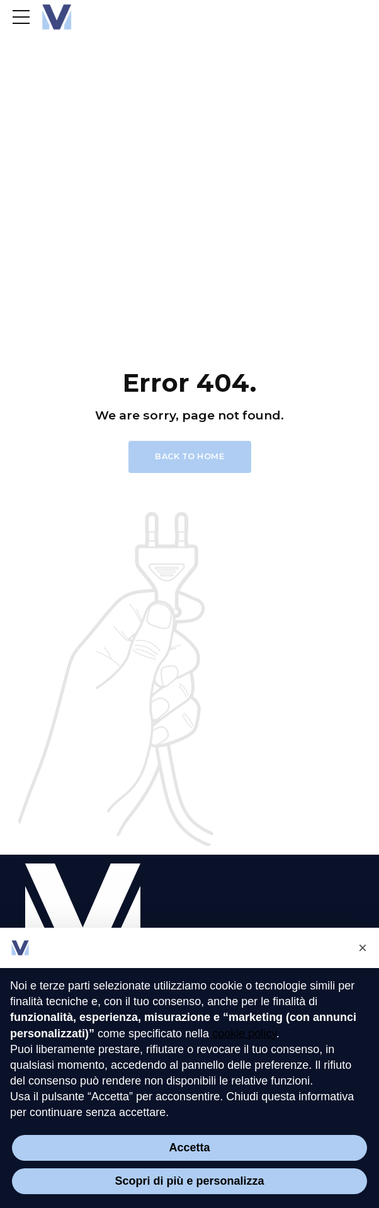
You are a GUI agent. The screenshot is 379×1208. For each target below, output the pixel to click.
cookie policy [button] (244, 1033)
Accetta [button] (189, 1147)
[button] (363, 948)
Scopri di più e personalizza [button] (189, 1181)
